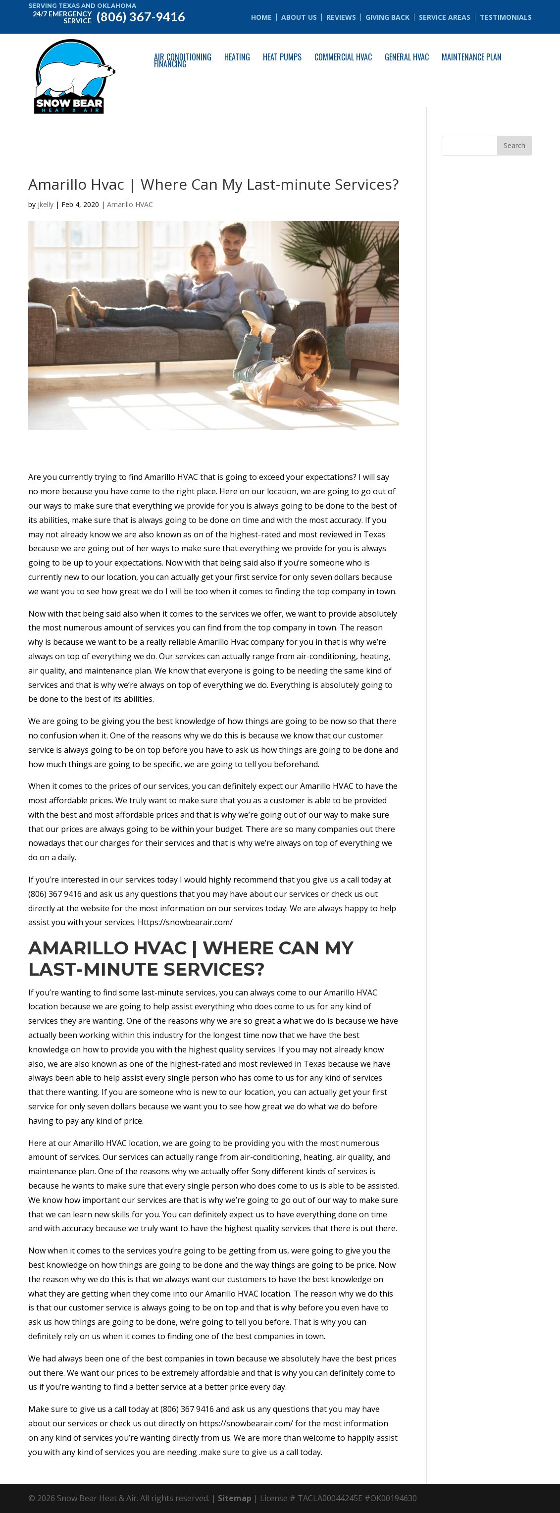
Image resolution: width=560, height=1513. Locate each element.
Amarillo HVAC (130, 204)
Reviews (341, 17)
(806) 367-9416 (107, 16)
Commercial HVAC (343, 56)
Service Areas (444, 17)
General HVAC (407, 56)
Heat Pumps (282, 56)
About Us (299, 17)
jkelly (45, 204)
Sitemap (235, 1498)
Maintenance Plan (472, 56)
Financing (170, 63)
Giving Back (387, 17)
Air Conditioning (182, 56)
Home (261, 17)
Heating (237, 56)
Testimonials (506, 17)
